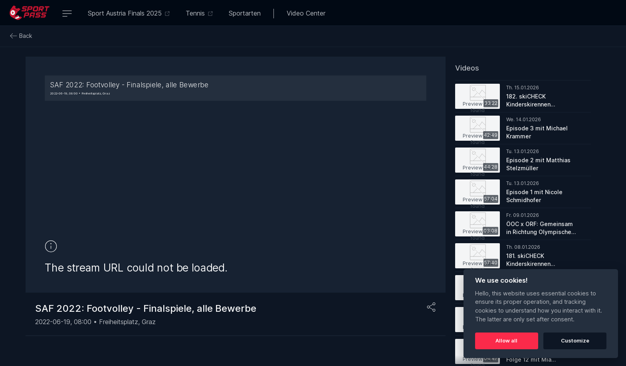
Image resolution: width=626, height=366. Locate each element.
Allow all (506, 340)
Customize (575, 340)
